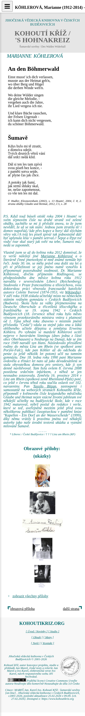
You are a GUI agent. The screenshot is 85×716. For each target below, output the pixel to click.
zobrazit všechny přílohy (30, 596)
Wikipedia (72, 292)
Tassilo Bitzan (44, 386)
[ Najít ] (35, 643)
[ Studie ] (53, 631)
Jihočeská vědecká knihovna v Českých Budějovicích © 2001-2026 (31, 658)
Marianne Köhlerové (57, 256)
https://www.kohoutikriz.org (57, 698)
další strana (71, 609)
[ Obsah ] (37, 637)
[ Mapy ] (48, 637)
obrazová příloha (22, 609)
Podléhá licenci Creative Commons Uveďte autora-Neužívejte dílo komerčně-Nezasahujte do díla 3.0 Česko (42, 682)
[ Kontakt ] (47, 643)
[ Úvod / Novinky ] (37, 631)
